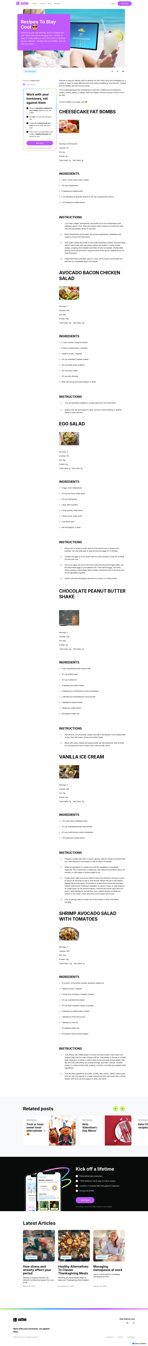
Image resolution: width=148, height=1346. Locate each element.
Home (34, 4)
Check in (120, 1337)
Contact (42, 4)
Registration (131, 1337)
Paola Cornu (35, 81)
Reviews (57, 4)
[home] (22, 4)
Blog (49, 4)
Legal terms (110, 1337)
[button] (115, 1108)
